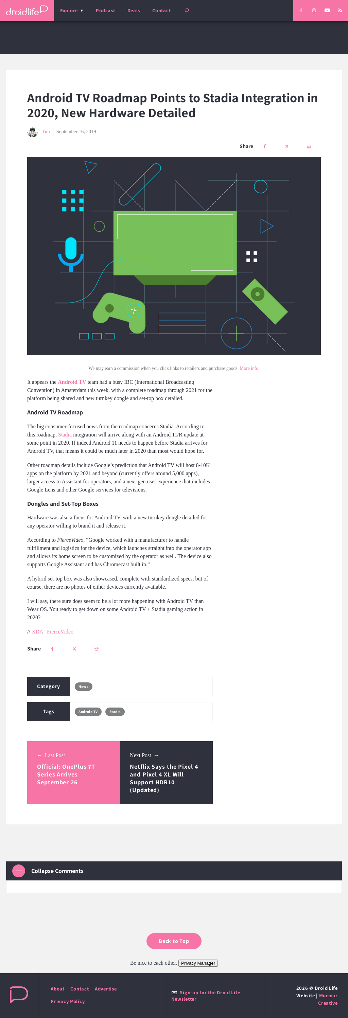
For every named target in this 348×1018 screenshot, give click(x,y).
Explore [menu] (69, 10)
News (83, 686)
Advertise (106, 988)
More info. (249, 368)
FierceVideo (60, 632)
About (58, 988)
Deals (133, 10)
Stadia (65, 434)
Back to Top (174, 941)
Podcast (105, 10)
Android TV (88, 711)
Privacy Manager (198, 963)
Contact (161, 10)
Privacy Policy (68, 1001)
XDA (37, 632)
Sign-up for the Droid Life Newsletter (205, 995)
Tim (38, 131)
